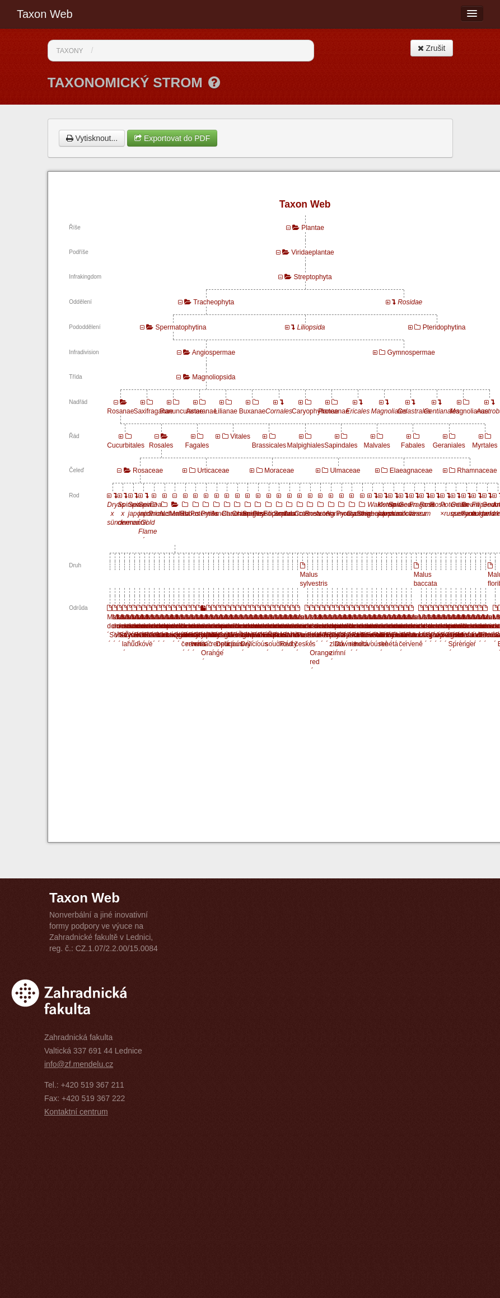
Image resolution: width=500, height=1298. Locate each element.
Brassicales (269, 445)
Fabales (413, 445)
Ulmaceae (345, 470)
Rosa (313, 514)
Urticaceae (213, 470)
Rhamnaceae (477, 470)
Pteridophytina (444, 327)
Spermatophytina (181, 327)
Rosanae (120, 411)
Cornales (278, 411)
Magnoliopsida (213, 377)
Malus (179, 514)
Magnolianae (469, 411)
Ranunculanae (181, 411)
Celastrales (414, 411)
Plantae (312, 228)
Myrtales (484, 445)
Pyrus (209, 514)
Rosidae (410, 302)
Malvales (377, 445)
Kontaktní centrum (76, 1111)
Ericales (358, 411)
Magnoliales (388, 411)
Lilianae (225, 411)
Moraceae (279, 470)
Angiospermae (213, 352)
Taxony (70, 51)
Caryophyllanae (315, 411)
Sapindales (340, 445)
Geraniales (449, 445)
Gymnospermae (411, 352)
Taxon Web (45, 14)
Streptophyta (313, 277)
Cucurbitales (125, 445)
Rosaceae (148, 470)
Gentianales (442, 411)
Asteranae (201, 411)
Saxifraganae (153, 411)
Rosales (161, 445)
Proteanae (333, 411)
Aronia (325, 514)
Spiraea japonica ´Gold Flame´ (150, 522)
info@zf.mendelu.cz (78, 1064)
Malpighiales (306, 445)
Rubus (189, 514)
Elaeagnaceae (411, 470)
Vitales (240, 436)
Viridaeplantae (312, 252)
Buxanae (252, 411)
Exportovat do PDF (172, 138)
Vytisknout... (92, 138)
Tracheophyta (213, 302)
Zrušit (432, 48)
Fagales (197, 445)
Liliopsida (311, 327)
